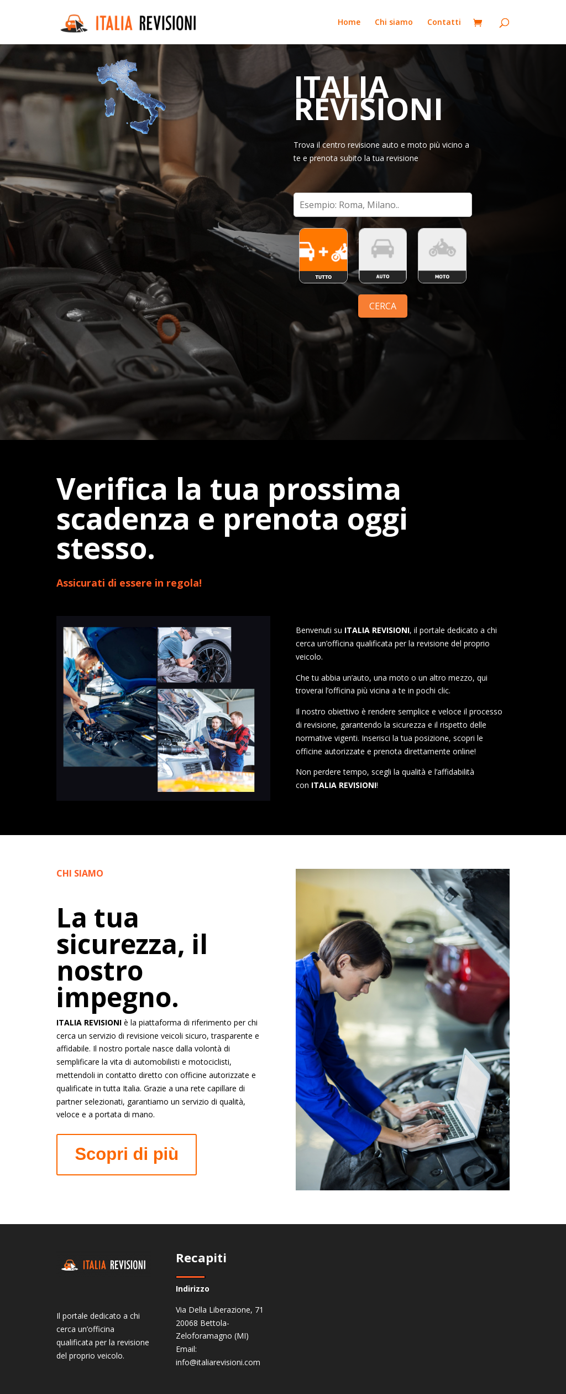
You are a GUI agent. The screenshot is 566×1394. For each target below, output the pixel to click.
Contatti (444, 22)
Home (349, 22)
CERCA (382, 306)
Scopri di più (127, 1154)
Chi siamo (394, 22)
